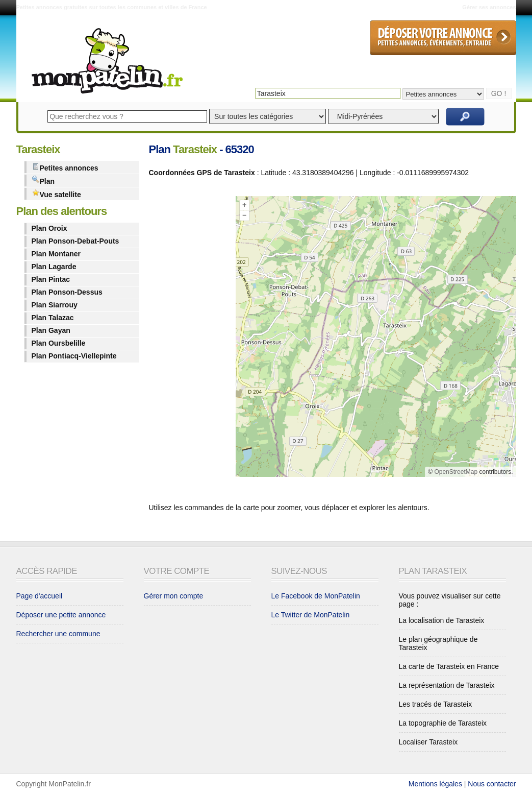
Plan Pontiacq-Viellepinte (74, 356)
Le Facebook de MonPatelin (315, 596)
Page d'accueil (39, 596)
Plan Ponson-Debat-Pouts (75, 241)
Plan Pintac (51, 279)
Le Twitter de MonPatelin (310, 615)
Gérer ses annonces (489, 7)
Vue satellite (56, 194)
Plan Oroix (49, 228)
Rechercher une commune (58, 634)
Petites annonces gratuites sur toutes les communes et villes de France (111, 7)
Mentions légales (435, 784)
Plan (43, 180)
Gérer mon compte (174, 596)
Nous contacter (492, 784)
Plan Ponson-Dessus (67, 292)
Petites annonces (65, 167)
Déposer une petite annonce (61, 615)
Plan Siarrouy (55, 305)
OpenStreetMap (455, 471)
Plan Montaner (56, 254)
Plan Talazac (53, 318)
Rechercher (465, 117)
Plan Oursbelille (59, 343)
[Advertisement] (190, 338)
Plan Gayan (51, 330)
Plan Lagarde (54, 266)
